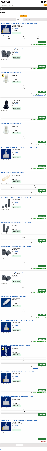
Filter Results (23, 15)
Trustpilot (2, 449)
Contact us (35, 95)
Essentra (16, 28)
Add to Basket (42, 41)
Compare (14, 30)
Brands (5, 10)
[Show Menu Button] (1, 8)
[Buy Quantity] (19, 42)
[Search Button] (45, 5)
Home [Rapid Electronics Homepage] (1, 10)
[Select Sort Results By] (19, 19)
